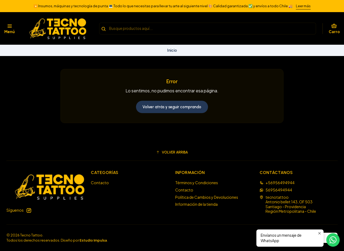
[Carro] (334, 28)
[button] (172, 152)
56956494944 (276, 189)
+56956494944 (277, 182)
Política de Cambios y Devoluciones (206, 197)
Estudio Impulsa (93, 240)
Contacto (100, 182)
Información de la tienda (196, 204)
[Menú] (9, 28)
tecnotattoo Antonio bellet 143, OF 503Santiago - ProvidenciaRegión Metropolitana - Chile (288, 204)
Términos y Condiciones (196, 182)
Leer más (303, 6)
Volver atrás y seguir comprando (171, 106)
